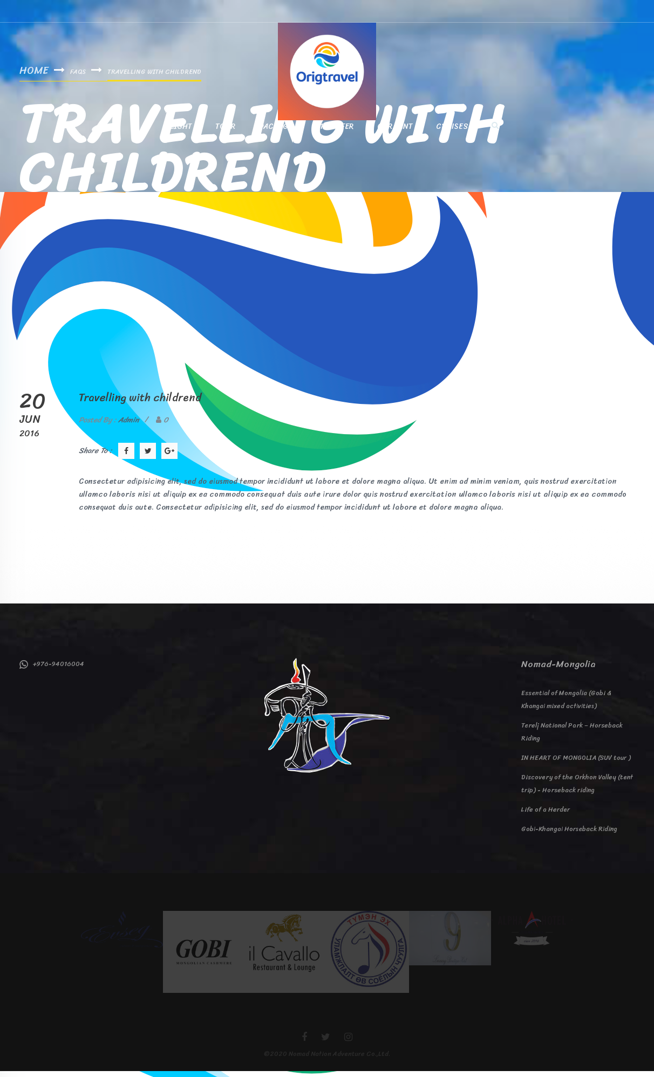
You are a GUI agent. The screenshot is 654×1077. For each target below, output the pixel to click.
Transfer (334, 131)
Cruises (452, 131)
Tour (225, 131)
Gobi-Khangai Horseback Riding (569, 835)
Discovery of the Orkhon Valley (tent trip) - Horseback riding (577, 789)
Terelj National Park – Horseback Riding (572, 737)
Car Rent (394, 131)
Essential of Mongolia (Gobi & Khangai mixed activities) (566, 705)
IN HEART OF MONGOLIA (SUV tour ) (576, 764)
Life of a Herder (545, 815)
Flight (179, 131)
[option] (122, 935)
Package (275, 131)
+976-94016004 (51, 670)
